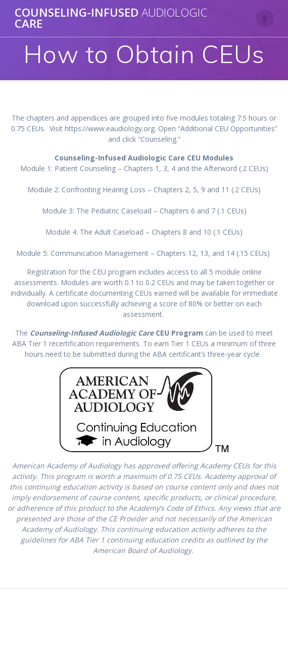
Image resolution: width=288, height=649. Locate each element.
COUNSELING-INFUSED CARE (111, 18)
